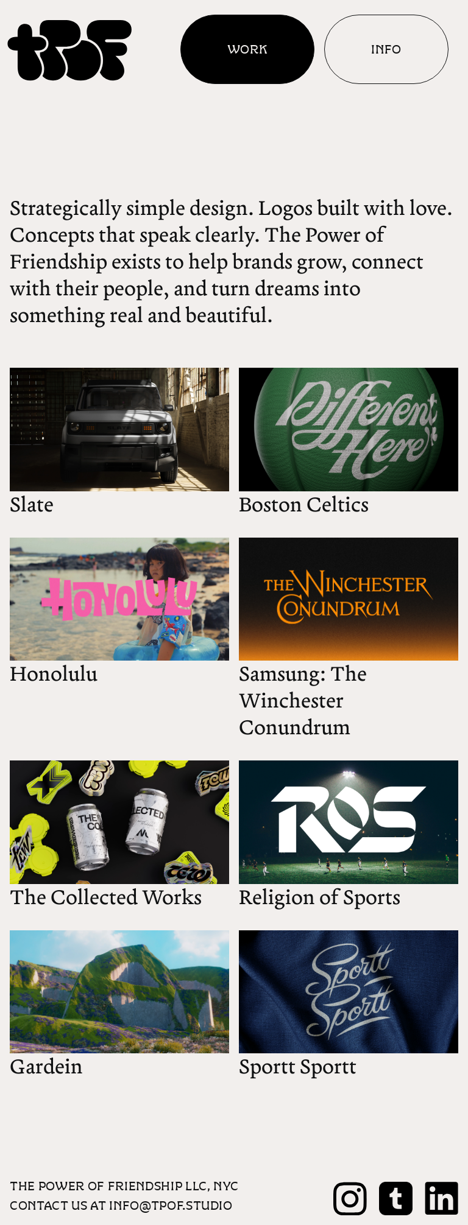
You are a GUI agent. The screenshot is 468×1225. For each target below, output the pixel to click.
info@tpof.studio (171, 1205)
